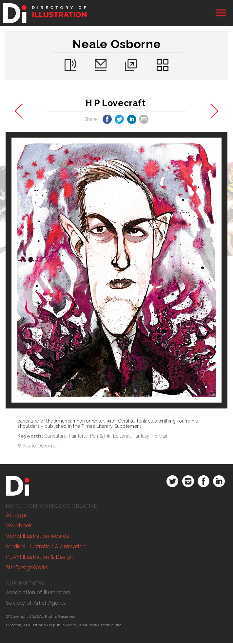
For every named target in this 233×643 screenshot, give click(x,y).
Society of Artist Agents (36, 603)
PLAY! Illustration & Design (39, 557)
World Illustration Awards (37, 536)
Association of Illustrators (38, 592)
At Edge (16, 515)
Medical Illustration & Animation (46, 546)
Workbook (19, 525)
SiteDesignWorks (27, 567)
